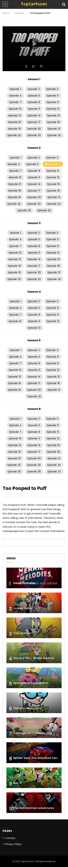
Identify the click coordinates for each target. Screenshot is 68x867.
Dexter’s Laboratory (27, 708)
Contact (10, 838)
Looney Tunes (23, 608)
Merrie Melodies (24, 583)
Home (6, 13)
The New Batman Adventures (33, 808)
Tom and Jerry (23, 633)
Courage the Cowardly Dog (32, 733)
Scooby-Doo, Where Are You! (33, 658)
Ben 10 (17, 783)
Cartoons (19, 13)
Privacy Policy (13, 844)
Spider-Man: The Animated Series (36, 758)
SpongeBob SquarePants (31, 683)
